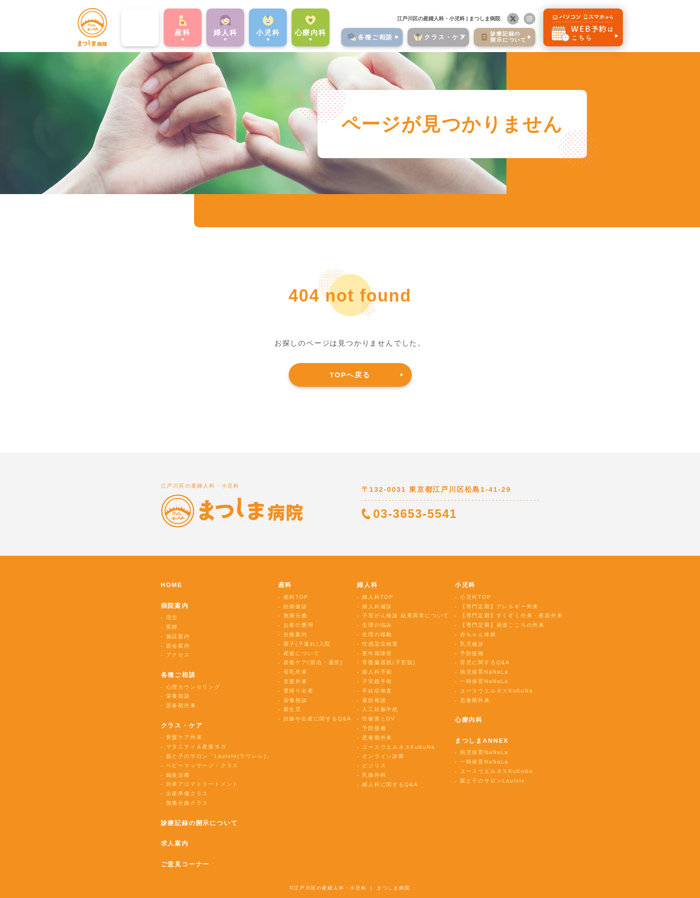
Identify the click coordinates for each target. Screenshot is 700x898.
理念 (172, 617)
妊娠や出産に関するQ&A (318, 718)
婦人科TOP (377, 597)
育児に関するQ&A (485, 662)
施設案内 (178, 636)
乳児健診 (472, 644)
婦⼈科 (208, 30)
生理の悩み (377, 625)
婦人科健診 (377, 606)
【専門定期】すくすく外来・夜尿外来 (511, 615)
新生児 (292, 709)
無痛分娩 (296, 615)
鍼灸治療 (178, 775)
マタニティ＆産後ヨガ (196, 746)
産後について (302, 653)
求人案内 (175, 843)
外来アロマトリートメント (202, 784)
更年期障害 (377, 653)
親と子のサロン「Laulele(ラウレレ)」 (219, 756)
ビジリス (374, 765)
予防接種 (374, 728)
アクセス (178, 655)
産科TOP (296, 597)
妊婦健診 (296, 606)
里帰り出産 (299, 691)
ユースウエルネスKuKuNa (398, 747)
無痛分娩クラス (187, 803)
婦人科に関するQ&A (390, 784)
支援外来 (296, 681)
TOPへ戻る (349, 375)
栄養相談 (178, 696)
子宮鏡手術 (377, 681)
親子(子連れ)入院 (307, 644)
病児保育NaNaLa (484, 672)
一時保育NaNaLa (484, 681)
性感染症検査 (380, 644)
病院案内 (123, 30)
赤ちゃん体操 (478, 634)
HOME (172, 584)
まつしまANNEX (482, 740)
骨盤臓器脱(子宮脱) (389, 662)
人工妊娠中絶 (380, 709)
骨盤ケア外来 (184, 737)
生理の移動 (377, 634)
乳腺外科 (374, 775)
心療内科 (294, 30)
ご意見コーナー (185, 864)
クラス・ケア (182, 725)
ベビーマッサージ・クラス (202, 765)
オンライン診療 (383, 756)
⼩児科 (251, 30)
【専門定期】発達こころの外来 (502, 625)
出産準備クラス (187, 793)
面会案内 (178, 646)
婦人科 (367, 584)
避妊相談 (374, 700)
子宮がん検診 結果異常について (405, 615)
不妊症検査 (377, 691)
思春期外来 (181, 705)
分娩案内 (296, 634)
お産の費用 (299, 625)
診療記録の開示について (199, 823)
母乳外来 (296, 672)
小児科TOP (475, 597)
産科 (166, 30)
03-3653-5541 (415, 513)
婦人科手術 (377, 672)
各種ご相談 (178, 674)
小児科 (465, 584)
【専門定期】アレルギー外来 (499, 606)
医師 (172, 627)
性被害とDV (378, 718)
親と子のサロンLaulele (492, 780)
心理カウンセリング (193, 687)
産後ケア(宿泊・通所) (313, 662)
